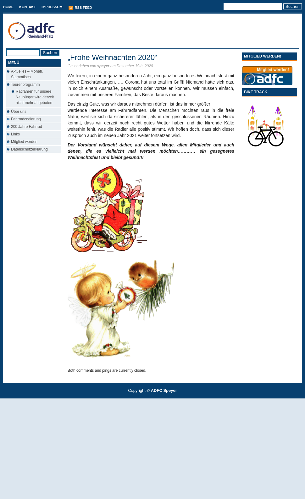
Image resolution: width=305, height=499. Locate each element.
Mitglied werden (24, 142)
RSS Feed (80, 7)
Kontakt (27, 7)
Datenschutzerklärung (29, 149)
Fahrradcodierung (26, 119)
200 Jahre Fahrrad (26, 126)
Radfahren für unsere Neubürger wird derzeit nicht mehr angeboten (35, 97)
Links (15, 134)
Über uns (18, 111)
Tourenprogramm (25, 84)
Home (8, 7)
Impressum (52, 7)
